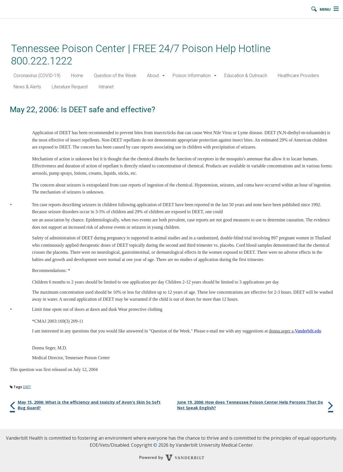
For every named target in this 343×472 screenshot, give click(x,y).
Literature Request (70, 86)
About (153, 75)
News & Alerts (27, 86)
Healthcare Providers (298, 75)
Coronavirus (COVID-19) (36, 75)
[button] (163, 76)
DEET (27, 387)
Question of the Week (115, 75)
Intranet (106, 86)
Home (77, 75)
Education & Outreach (245, 75)
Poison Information (192, 75)
